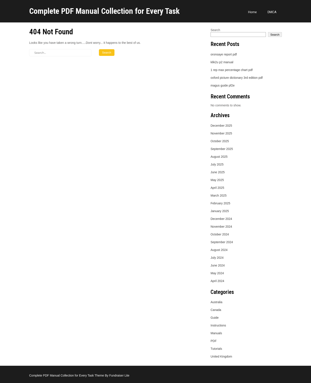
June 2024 (218, 265)
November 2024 (221, 226)
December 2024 (221, 219)
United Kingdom (221, 356)
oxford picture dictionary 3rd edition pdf (237, 77)
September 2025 (222, 149)
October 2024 (220, 234)
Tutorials (216, 348)
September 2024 (222, 242)
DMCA (272, 12)
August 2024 (219, 250)
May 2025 (217, 180)
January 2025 (220, 211)
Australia (216, 302)
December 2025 (221, 125)
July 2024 (217, 257)
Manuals (216, 333)
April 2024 (217, 281)
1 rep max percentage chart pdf (232, 70)
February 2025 (220, 203)
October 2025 (220, 141)
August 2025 (219, 156)
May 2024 (217, 273)
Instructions (218, 325)
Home (252, 12)
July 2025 (217, 164)
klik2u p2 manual (222, 62)
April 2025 (217, 187)
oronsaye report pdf (224, 54)
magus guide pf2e (223, 85)
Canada (216, 310)
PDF (214, 341)
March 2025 (219, 195)
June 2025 (218, 172)
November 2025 (221, 133)
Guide (215, 317)
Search (215, 30)
